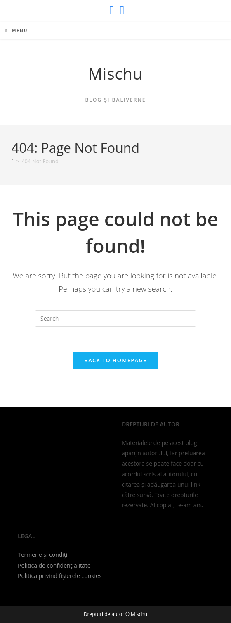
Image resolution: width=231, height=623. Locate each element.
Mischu (115, 73)
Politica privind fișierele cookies (60, 576)
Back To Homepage (115, 360)
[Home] (13, 161)
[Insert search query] (115, 318)
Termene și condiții (43, 555)
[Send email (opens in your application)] (121, 10)
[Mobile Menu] (16, 30)
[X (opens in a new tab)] (112, 10)
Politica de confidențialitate (54, 565)
